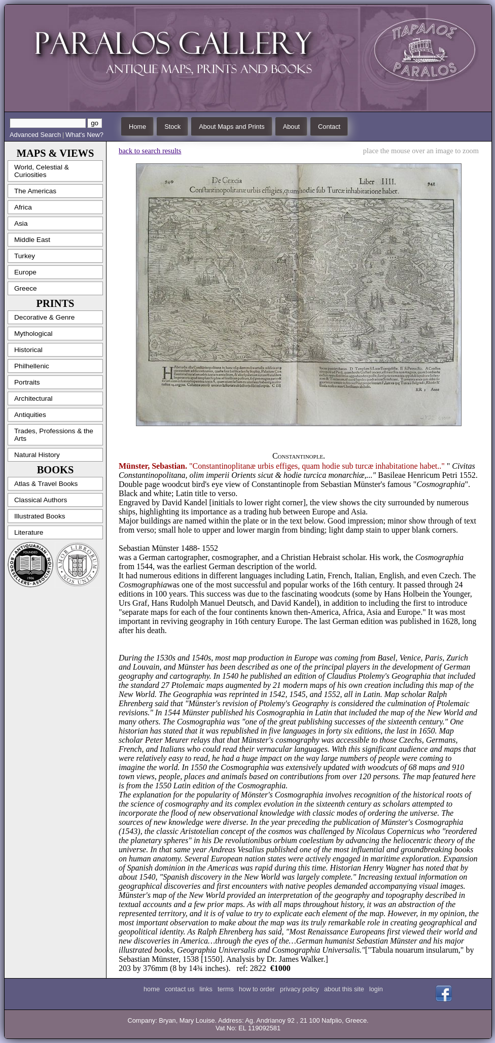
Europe (25, 272)
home (152, 989)
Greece (25, 288)
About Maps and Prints (231, 126)
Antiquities (30, 415)
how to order (257, 989)
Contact (329, 126)
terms (226, 989)
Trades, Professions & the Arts (53, 434)
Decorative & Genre (44, 317)
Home (137, 126)
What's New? (84, 134)
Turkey (24, 256)
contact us (179, 989)
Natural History (37, 455)
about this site (344, 989)
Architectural (33, 398)
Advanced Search (35, 134)
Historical (28, 350)
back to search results (150, 151)
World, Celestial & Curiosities (41, 171)
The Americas (35, 191)
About (291, 126)
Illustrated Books (39, 516)
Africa (23, 207)
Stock (172, 126)
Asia (20, 223)
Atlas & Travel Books (46, 484)
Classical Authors (40, 500)
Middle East (32, 240)
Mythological (33, 333)
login (376, 989)
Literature (28, 532)
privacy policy (299, 989)
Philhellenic (31, 366)
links (206, 989)
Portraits (27, 382)
